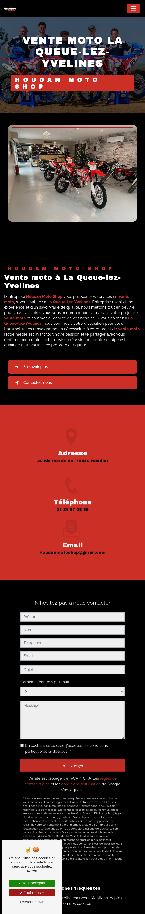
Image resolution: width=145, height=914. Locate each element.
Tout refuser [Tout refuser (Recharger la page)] (32, 893)
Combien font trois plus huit (44, 677)
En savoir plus (30, 367)
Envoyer (77, 760)
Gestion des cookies (72, 903)
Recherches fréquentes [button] (72, 888)
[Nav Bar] (133, 8)
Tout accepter (31, 883)
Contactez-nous (32, 383)
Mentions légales (106, 898)
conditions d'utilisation (81, 779)
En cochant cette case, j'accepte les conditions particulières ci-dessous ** (66, 744)
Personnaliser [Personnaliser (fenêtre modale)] (32, 902)
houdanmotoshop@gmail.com (72, 548)
